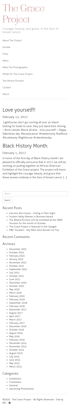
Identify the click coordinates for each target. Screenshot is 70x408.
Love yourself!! (19, 110)
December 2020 (17, 282)
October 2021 (16, 276)
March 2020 (15, 292)
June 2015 (14, 359)
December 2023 (17, 249)
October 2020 (16, 286)
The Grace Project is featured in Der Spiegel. (33, 226)
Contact (7, 87)
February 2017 (17, 323)
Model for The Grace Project (17, 74)
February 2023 (17, 255)
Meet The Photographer (15, 67)
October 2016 (16, 329)
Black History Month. (25, 146)
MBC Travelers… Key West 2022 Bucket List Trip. (34, 230)
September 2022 (18, 269)
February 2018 (17, 306)
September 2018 (18, 302)
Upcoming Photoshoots (21, 388)
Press (5, 54)
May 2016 (14, 336)
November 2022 (17, 262)
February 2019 (17, 299)
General (13, 385)
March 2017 (15, 319)
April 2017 (14, 316)
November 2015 (17, 346)
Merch (6, 94)
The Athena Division (13, 80)
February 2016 (17, 339)
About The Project (12, 40)
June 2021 (14, 279)
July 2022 (14, 272)
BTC (4, 402)
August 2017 (16, 312)
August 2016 (16, 333)
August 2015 (16, 353)
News (5, 60)
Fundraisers (15, 382)
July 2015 (14, 356)
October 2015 (16, 349)
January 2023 (16, 259)
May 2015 (14, 363)
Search (7, 200)
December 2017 (17, 309)
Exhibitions (15, 378)
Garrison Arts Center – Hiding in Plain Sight (32, 213)
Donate (6, 47)
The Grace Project (24, 14)
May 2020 (14, 289)
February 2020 (17, 296)
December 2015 (17, 343)
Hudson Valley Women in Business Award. (31, 216)
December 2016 (17, 326)
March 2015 (15, 366)
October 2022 (16, 266)
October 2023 (16, 252)
